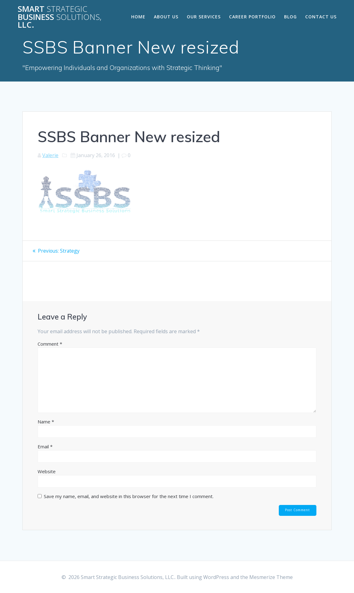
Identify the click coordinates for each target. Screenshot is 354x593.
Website (47, 471)
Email (45, 446)
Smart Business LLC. (60, 17)
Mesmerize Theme (271, 577)
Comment (50, 343)
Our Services (204, 17)
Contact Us (321, 17)
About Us (166, 17)
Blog (290, 17)
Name (46, 421)
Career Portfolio (252, 17)
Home (138, 17)
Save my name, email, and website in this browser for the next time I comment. (129, 496)
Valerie (50, 155)
